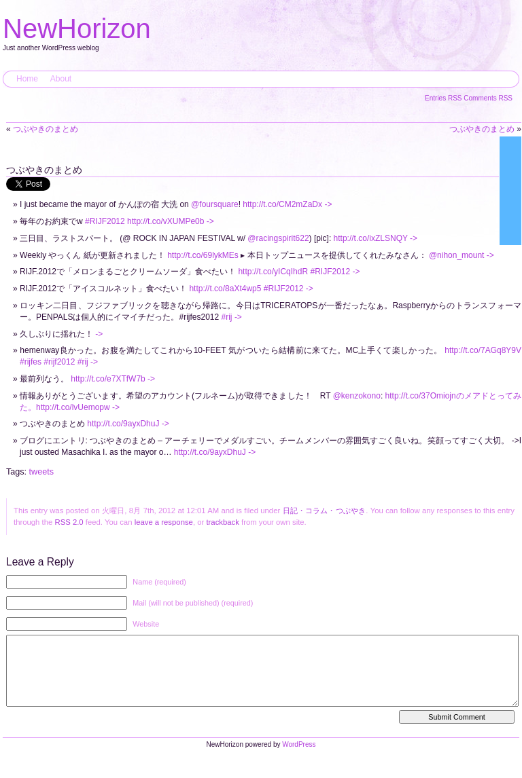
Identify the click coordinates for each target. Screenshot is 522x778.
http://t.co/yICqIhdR (273, 271)
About (60, 79)
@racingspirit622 (278, 238)
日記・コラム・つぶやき (324, 510)
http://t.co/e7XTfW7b (108, 379)
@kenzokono (357, 396)
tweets (41, 472)
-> (328, 204)
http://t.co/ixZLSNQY (371, 238)
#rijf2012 (59, 362)
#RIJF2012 (105, 221)
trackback (222, 522)
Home (27, 79)
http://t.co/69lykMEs (203, 255)
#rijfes (30, 362)
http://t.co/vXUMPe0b (165, 221)
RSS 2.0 (68, 522)
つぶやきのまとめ (45, 129)
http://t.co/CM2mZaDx (282, 204)
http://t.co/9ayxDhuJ (123, 423)
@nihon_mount (457, 255)
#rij (227, 317)
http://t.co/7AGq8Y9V (483, 350)
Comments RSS (488, 98)
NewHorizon (77, 28)
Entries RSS (444, 98)
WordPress (298, 758)
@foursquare (215, 204)
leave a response (164, 522)
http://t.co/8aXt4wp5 (225, 288)
